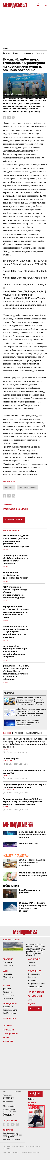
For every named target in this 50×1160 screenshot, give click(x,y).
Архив (6, 1037)
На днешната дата (36, 983)
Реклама (31, 962)
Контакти (8, 1041)
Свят (5, 971)
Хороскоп (32, 980)
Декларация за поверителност (9, 1110)
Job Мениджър (9, 1013)
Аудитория (7, 1095)
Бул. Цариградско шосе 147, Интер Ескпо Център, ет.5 (12, 1134)
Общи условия (9, 1106)
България (8, 959)
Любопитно (34, 971)
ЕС (4, 980)
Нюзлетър (35, 1009)
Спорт (31, 1000)
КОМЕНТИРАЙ (13, 520)
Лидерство (8, 1007)
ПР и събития (34, 965)
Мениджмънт (10, 1003)
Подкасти (8, 1030)
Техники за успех (10, 1010)
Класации (32, 977)
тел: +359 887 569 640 (12, 1140)
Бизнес (5, 48)
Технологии (9, 1018)
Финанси (7, 989)
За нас (5, 1092)
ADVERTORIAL (9, 693)
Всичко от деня (11, 940)
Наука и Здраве (36, 992)
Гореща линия (10, 1033)
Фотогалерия (34, 974)
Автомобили (35, 996)
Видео (31, 1003)
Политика (7, 962)
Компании (7, 992)
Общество (8, 965)
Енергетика (8, 995)
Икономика (8, 998)
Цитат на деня (35, 987)
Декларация (8, 1101)
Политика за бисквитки (8, 1115)
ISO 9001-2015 (8, 1098)
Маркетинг (34, 959)
